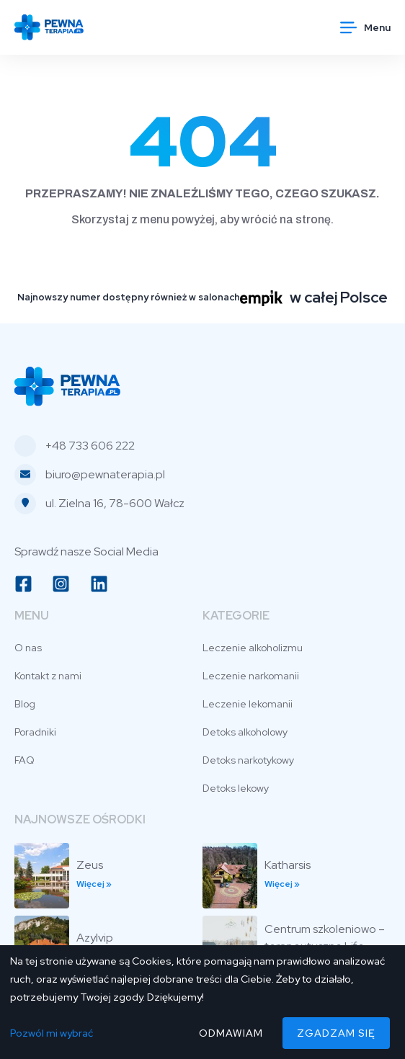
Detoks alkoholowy (245, 731)
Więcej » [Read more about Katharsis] (282, 884)
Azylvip (94, 937)
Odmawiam (231, 1033)
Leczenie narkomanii (250, 675)
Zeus (89, 864)
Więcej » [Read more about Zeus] (94, 884)
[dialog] (202, 1002)
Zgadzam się (336, 1033)
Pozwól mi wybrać (51, 1033)
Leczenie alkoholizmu (252, 647)
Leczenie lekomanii (247, 703)
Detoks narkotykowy (248, 760)
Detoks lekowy (235, 788)
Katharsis (287, 864)
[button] (365, 27)
